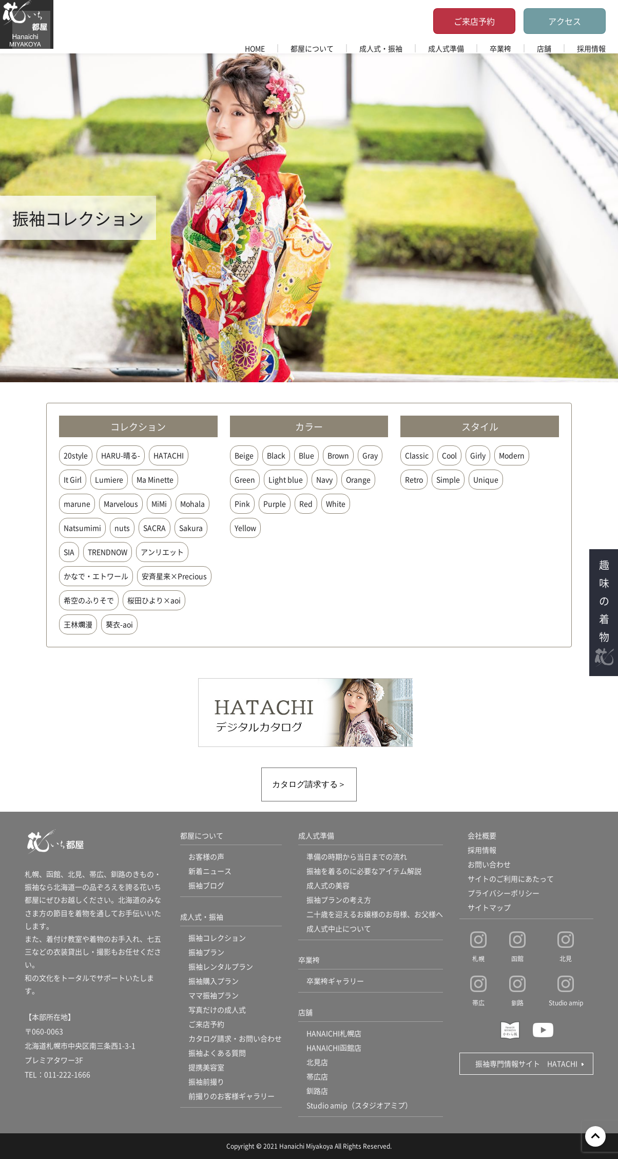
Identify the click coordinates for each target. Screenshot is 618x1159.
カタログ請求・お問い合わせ (235, 1038)
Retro (414, 479)
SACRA (154, 527)
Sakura (191, 527)
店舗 (544, 48)
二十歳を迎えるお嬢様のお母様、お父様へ (374, 914)
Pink (242, 503)
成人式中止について (338, 928)
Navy (324, 479)
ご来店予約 (474, 21)
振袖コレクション (217, 937)
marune (77, 503)
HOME (255, 48)
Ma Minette (155, 479)
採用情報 (591, 48)
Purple (274, 503)
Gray (370, 455)
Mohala (192, 503)
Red (306, 503)
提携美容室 (206, 1067)
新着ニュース (209, 871)
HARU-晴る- (120, 455)
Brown (338, 455)
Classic (417, 455)
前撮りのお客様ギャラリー (231, 1096)
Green (245, 479)
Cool (449, 455)
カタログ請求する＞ (309, 784)
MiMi (159, 503)
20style (76, 455)
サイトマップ (489, 907)
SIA (69, 552)
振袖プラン (206, 952)
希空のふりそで (89, 600)
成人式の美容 (328, 885)
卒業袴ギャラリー (335, 981)
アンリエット (162, 552)
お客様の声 (206, 856)
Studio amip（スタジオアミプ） (359, 1105)
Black (276, 455)
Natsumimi (82, 527)
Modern (512, 455)
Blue (306, 455)
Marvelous (121, 503)
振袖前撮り (206, 1081)
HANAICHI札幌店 (333, 1033)
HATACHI (168, 455)
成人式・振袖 (380, 48)
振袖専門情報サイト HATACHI (526, 1063)
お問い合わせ (489, 864)
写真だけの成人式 (217, 1009)
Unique (485, 479)
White (335, 503)
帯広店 (317, 1076)
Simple (448, 479)
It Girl (73, 479)
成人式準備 (446, 48)
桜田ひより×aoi (154, 600)
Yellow (245, 527)
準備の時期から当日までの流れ (356, 856)
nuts (122, 527)
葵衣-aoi (119, 624)
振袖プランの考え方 (338, 899)
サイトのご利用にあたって (511, 878)
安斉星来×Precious (174, 576)
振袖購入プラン (213, 981)
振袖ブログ (206, 885)
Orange (358, 479)
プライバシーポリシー (503, 893)
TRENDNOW (107, 552)
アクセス (564, 21)
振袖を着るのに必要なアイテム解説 (363, 871)
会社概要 (482, 835)
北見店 (317, 1062)
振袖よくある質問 (217, 1053)
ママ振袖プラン (213, 995)
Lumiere (109, 479)
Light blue (285, 479)
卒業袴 (500, 48)
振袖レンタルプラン (220, 966)
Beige (244, 455)
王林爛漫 (78, 624)
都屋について (312, 48)
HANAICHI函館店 (333, 1047)
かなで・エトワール (96, 576)
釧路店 (317, 1091)
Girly (478, 455)
